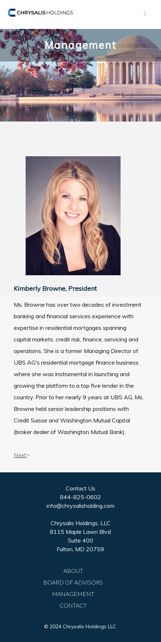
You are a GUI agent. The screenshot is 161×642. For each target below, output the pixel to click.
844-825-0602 (80, 497)
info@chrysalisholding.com (80, 505)
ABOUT (73, 570)
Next (20, 454)
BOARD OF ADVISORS (73, 582)
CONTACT (73, 605)
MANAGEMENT (73, 593)
